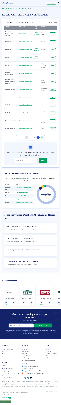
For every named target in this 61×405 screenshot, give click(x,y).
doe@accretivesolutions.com (23, 196)
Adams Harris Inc (21, 8)
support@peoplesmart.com (30, 366)
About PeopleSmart (7, 349)
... (26, 137)
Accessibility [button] (6, 398)
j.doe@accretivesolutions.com (23, 199)
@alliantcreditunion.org (25, 34)
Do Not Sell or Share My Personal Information (51, 356)
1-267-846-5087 (27, 369)
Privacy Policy (8, 332)
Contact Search (26, 349)
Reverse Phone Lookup (28, 356)
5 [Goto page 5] (30, 137)
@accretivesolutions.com (25, 42)
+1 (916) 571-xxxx (36, 58)
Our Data (24, 354)
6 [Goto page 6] (34, 137)
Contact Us (49, 349)
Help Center (49, 351)
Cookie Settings (5, 401)
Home (4, 8)
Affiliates (4, 351)
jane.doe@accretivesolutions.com (24, 202)
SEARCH (42, 160)
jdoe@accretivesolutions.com (23, 188)
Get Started (51, 3)
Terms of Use (51, 330)
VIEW (52, 34)
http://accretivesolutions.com (35, 230)
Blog (3, 354)
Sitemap (4, 366)
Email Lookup (25, 358)
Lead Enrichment (26, 351)
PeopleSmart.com (32, 332)
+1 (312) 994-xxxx (36, 34)
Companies (11, 8)
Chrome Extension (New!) (28, 360)
